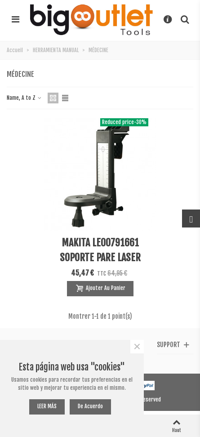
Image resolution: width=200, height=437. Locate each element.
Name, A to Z (24, 97)
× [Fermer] (137, 346)
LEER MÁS (47, 406)
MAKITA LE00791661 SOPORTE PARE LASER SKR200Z (100, 257)
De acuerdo (90, 406)
